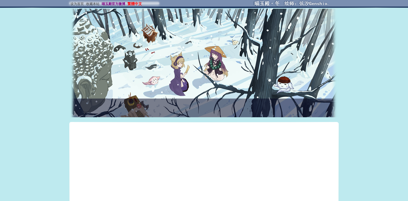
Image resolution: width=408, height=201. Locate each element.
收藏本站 (92, 4)
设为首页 (77, 4)
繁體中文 (134, 4)
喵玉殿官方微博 (113, 4)
